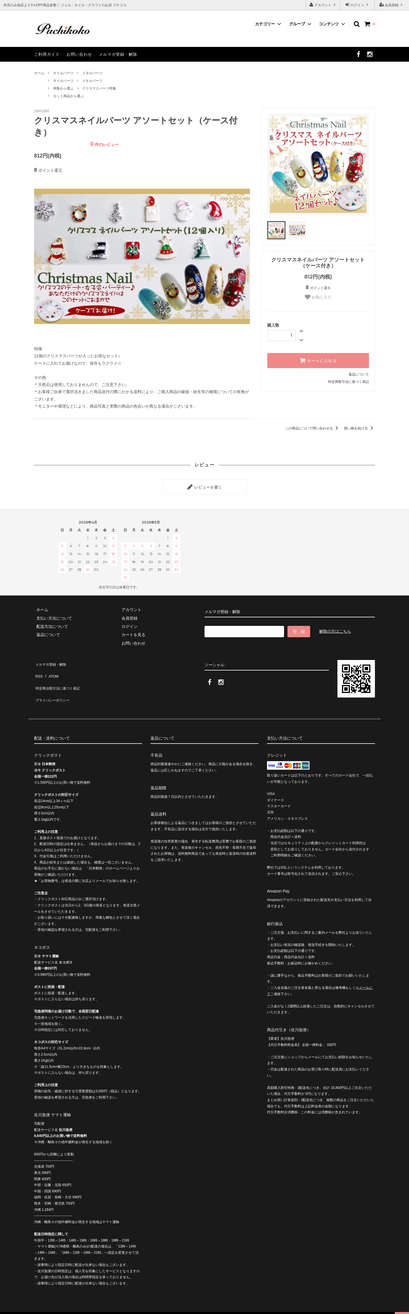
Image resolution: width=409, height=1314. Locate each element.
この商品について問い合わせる (312, 428)
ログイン (357, 4)
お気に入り (318, 297)
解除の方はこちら (335, 629)
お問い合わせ (79, 54)
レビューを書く (204, 486)
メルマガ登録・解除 (118, 54)
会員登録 (391, 4)
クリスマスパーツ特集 (99, 88)
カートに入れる (318, 360)
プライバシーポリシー (54, 685)
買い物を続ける (359, 428)
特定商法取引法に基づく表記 (60, 677)
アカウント (323, 4)
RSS (38, 669)
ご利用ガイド (47, 54)
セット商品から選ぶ (68, 96)
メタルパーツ (92, 73)
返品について (359, 374)
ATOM (51, 669)
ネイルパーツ (63, 73)
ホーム (39, 73)
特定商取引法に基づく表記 (348, 382)
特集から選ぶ (63, 88)
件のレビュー (105, 144)
